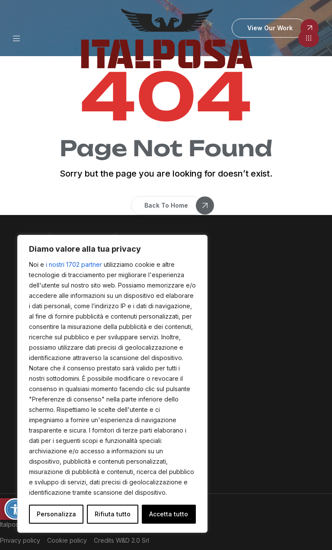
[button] (308, 38)
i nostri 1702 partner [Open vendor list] (74, 264)
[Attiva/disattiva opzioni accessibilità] (15, 509)
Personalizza (56, 514)
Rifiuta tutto (113, 514)
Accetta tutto (168, 514)
